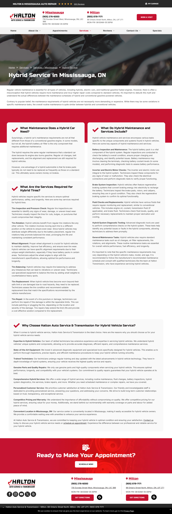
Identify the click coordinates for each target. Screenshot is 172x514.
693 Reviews (79, 4)
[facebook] (9, 495)
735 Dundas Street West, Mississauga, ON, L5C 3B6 (93, 488)
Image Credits (145, 509)
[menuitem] (13, 30)
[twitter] (27, 495)
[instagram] (15, 495)
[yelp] (33, 495)
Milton (95, 12)
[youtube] (21, 495)
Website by (157, 509)
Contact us (148, 420)
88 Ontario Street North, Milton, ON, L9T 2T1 (145, 488)
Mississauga (54, 12)
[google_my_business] (99, 498)
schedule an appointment (74, 423)
